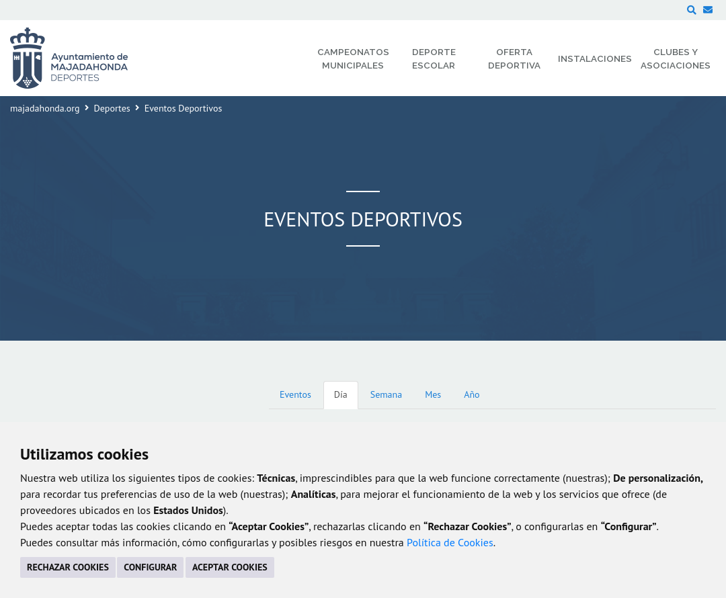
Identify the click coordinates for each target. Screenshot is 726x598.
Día (341, 394)
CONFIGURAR (150, 567)
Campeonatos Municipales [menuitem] (353, 58)
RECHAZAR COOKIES (68, 567)
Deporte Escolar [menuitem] (434, 58)
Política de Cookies (450, 542)
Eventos (295, 394)
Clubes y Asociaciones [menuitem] (676, 58)
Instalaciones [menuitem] (595, 58)
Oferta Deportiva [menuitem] (514, 58)
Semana (386, 394)
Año (471, 394)
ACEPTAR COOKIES (230, 567)
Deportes (112, 108)
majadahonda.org (45, 108)
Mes (433, 394)
